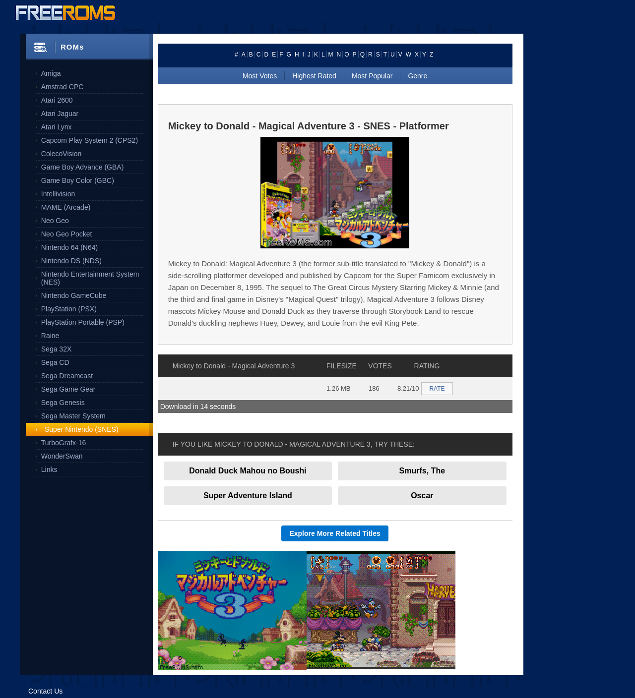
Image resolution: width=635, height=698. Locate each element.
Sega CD (55, 362)
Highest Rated (314, 76)
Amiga (51, 73)
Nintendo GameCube (74, 295)
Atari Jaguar (59, 113)
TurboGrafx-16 (63, 443)
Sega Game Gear (68, 389)
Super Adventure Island (247, 495)
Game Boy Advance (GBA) (82, 167)
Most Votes (260, 76)
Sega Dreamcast (67, 376)
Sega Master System (73, 416)
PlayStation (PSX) (69, 309)
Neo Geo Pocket (66, 234)
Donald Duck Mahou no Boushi (247, 470)
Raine (50, 336)
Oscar (422, 495)
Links (49, 469)
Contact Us (45, 691)
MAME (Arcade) (66, 207)
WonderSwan (62, 456)
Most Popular (372, 76)
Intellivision (58, 194)
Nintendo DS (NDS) (71, 261)
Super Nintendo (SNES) (82, 429)
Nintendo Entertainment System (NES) (90, 278)
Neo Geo (55, 221)
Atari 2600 (57, 100)
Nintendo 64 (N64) (69, 247)
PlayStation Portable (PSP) (83, 322)
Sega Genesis (63, 403)
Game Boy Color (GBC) (77, 180)
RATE (436, 388)
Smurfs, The (422, 470)
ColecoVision (61, 154)
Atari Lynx (56, 127)
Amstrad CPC (62, 87)
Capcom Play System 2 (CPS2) (89, 140)
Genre (417, 76)
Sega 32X (56, 349)
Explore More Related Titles (334, 533)
